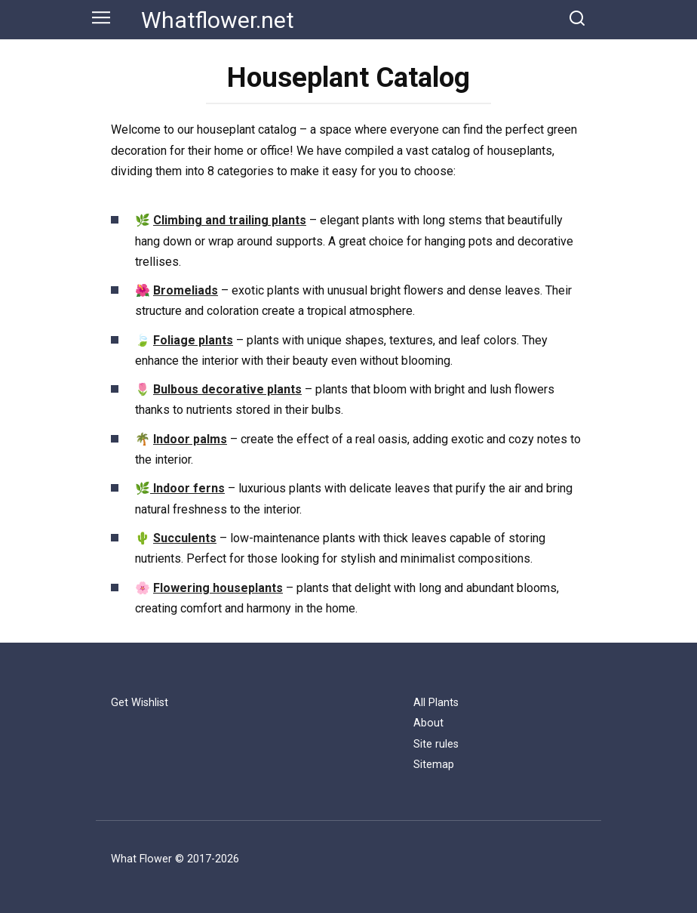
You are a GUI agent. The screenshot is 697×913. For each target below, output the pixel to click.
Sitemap (433, 764)
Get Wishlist (139, 702)
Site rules (436, 744)
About (428, 723)
